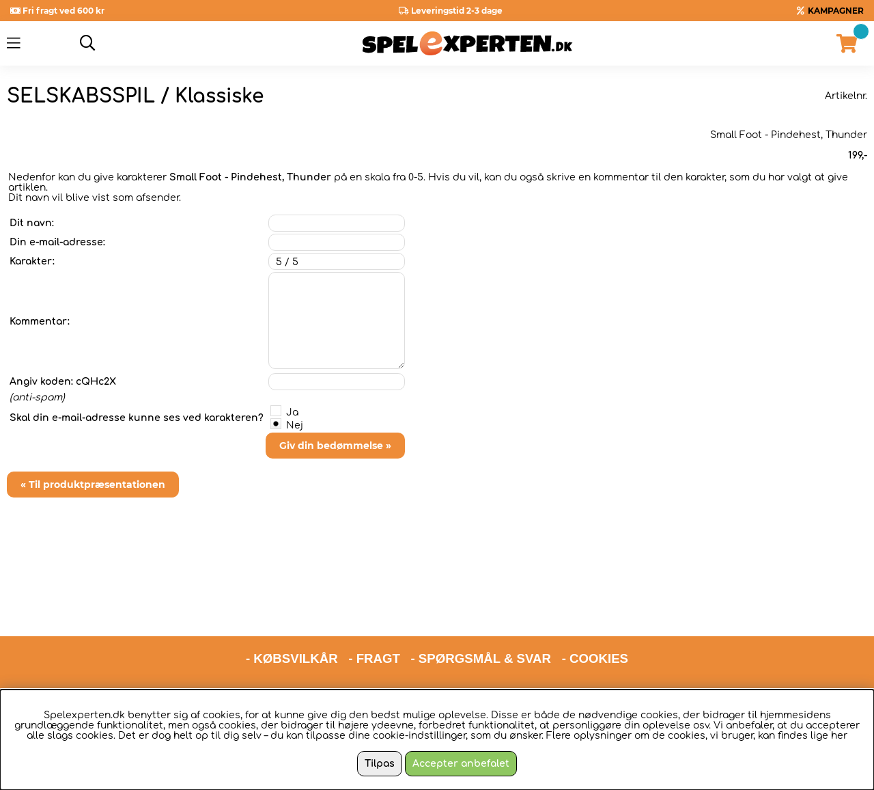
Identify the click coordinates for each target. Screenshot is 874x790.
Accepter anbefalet (460, 764)
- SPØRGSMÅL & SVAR (480, 606)
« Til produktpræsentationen (92, 484)
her (839, 736)
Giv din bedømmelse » (335, 445)
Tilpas (380, 764)
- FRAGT (374, 606)
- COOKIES (595, 606)
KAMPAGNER (836, 10)
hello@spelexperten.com (565, 642)
